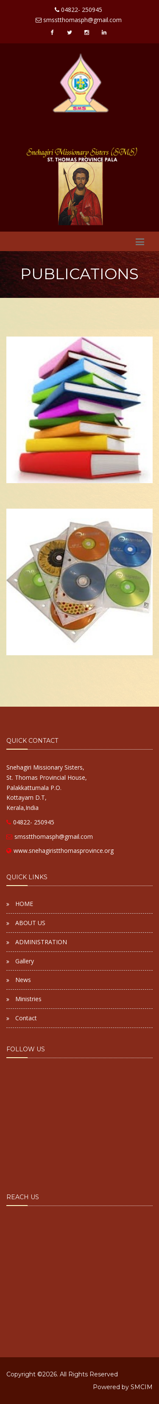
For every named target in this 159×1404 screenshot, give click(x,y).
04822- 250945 (30, 822)
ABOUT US (30, 923)
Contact (26, 1018)
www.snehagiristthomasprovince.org (60, 850)
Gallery (24, 961)
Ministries (28, 999)
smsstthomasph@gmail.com (49, 836)
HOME (24, 904)
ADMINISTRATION (41, 942)
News (23, 980)
